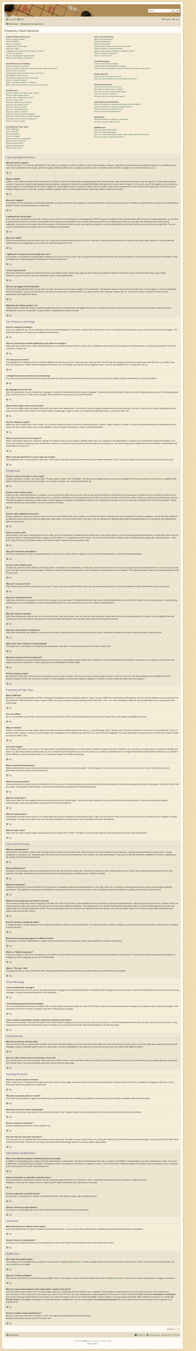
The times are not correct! (15, 71)
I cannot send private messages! (106, 64)
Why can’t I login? (12, 48)
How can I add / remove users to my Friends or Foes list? (115, 79)
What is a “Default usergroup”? (105, 53)
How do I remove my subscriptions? (107, 111)
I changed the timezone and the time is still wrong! (24, 73)
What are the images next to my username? (22, 78)
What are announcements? (16, 141)
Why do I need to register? (16, 39)
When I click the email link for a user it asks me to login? (27, 85)
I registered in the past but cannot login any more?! (25, 51)
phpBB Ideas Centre (116, 1278)
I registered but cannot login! (16, 46)
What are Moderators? (102, 41)
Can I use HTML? (12, 131)
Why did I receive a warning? (17, 112)
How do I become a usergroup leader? (108, 48)
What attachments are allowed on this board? (111, 119)
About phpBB (11, 1264)
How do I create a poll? (14, 100)
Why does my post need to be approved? (21, 119)
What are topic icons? (14, 148)
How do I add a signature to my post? (20, 97)
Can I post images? (13, 136)
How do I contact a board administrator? (109, 137)
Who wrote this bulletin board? (105, 130)
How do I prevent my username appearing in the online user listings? (31, 68)
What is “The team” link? (103, 56)
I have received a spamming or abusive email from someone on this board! (122, 68)
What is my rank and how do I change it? (21, 82)
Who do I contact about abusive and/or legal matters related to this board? (121, 134)
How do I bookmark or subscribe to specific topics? (113, 107)
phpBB (81, 395)
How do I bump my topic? (15, 121)
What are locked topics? (15, 145)
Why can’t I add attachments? (17, 109)
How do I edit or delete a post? (17, 95)
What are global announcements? (18, 138)
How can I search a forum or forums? (108, 87)
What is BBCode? (12, 129)
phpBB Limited (74, 1262)
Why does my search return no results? (108, 89)
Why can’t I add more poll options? (19, 102)
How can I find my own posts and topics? (109, 96)
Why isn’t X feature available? (105, 132)
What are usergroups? (102, 44)
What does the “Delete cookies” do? (19, 58)
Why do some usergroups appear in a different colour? (114, 51)
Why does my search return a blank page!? (110, 91)
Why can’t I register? (13, 44)
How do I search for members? (105, 94)
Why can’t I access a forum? (16, 107)
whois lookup (11, 1294)
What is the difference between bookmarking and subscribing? (117, 104)
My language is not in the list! (17, 75)
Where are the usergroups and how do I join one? (112, 46)
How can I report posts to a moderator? (20, 114)
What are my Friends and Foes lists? (108, 76)
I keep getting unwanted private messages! (110, 66)
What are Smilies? (13, 134)
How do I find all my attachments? (106, 122)
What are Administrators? (103, 39)
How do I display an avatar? (16, 80)
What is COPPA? (12, 41)
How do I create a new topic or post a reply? (22, 93)
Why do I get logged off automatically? (20, 56)
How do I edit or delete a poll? (17, 105)
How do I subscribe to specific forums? (108, 109)
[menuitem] (20, 19)
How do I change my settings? (17, 66)
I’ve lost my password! (14, 53)
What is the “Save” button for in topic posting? (23, 116)
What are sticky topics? (14, 143)
